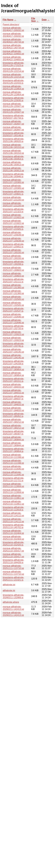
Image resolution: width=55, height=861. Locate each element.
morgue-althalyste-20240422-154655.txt (13, 52)
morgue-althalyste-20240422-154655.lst (13, 58)
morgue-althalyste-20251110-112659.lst (13, 491)
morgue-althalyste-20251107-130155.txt (13, 251)
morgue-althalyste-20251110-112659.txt (13, 485)
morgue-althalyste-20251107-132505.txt (13, 297)
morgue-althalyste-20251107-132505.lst (13, 303)
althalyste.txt (9, 584)
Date (44, 19)
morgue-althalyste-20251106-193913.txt (13, 163)
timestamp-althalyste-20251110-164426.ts (13, 561)
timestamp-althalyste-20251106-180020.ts (13, 140)
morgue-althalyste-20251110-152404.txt (13, 537)
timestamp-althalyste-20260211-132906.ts (13, 596)
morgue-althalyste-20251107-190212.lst (13, 420)
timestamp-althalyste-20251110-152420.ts (13, 543)
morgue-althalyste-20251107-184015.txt (13, 385)
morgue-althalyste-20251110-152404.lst (13, 531)
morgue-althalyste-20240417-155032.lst (13, 34)
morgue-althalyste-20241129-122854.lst (13, 87)
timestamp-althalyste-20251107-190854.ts (13, 450)
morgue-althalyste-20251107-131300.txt (13, 286)
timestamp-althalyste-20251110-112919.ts (13, 508)
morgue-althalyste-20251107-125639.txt (13, 239)
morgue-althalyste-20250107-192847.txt (13, 122)
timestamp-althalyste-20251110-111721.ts (13, 479)
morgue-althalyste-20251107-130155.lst (13, 257)
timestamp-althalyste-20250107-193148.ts (13, 134)
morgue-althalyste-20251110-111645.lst (13, 473)
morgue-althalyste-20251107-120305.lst (13, 181)
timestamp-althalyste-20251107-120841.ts (13, 192)
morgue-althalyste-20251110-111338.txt (13, 456)
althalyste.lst (9, 590)
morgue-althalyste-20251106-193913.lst (13, 169)
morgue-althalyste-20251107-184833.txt (13, 409)
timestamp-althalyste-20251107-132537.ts (13, 309)
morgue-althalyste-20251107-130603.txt (13, 268)
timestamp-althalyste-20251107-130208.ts (13, 262)
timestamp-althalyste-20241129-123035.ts (13, 99)
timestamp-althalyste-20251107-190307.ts (13, 432)
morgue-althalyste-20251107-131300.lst (13, 292)
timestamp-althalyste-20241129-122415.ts (13, 81)
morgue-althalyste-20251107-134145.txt (13, 350)
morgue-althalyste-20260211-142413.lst (13, 613)
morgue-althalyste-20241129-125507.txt (13, 105)
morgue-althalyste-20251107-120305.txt (13, 186)
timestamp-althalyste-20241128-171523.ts (13, 64)
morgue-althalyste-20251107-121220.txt (13, 198)
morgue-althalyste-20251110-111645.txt (13, 467)
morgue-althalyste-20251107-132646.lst (13, 321)
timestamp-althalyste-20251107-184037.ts (13, 397)
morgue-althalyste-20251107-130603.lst (13, 274)
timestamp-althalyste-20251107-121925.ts (13, 227)
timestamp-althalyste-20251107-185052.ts (13, 414)
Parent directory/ (11, 24)
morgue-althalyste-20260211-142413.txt (13, 607)
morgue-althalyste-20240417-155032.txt (13, 29)
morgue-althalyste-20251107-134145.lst (13, 356)
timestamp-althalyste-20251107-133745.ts (13, 344)
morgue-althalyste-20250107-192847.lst (13, 128)
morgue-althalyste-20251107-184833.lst (13, 403)
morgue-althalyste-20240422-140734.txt (13, 46)
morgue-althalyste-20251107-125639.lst (13, 233)
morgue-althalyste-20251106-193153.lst (13, 151)
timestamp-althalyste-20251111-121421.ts (13, 578)
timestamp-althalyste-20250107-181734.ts (13, 116)
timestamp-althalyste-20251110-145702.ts (13, 526)
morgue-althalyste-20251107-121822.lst (13, 222)
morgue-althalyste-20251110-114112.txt (13, 514)
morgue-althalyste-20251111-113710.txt (13, 572)
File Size (33, 19)
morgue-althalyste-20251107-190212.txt (13, 426)
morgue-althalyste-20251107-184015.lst (13, 391)
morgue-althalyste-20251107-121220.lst (13, 204)
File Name (8, 19)
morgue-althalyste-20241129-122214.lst (13, 69)
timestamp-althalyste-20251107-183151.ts (13, 379)
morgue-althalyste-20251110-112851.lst (13, 496)
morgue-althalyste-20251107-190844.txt (13, 444)
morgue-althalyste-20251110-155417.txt (13, 555)
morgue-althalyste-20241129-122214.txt (13, 75)
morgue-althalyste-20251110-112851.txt (13, 502)
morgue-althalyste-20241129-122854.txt (13, 93)
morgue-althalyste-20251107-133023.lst (13, 339)
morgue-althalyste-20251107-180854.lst (13, 374)
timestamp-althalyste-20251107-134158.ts (13, 362)
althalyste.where (11, 602)
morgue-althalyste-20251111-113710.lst (13, 567)
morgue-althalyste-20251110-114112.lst (13, 520)
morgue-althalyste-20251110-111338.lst (13, 461)
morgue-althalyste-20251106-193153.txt (13, 146)
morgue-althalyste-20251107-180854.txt (13, 368)
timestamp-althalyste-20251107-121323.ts (13, 210)
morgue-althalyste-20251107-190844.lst (13, 438)
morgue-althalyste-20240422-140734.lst (13, 40)
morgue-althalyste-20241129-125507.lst (13, 110)
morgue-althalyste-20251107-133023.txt (13, 333)
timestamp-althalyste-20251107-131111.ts (13, 280)
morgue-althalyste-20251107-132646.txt (13, 315)
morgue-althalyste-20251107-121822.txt (13, 216)
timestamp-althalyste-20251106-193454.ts (13, 157)
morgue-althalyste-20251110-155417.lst (13, 549)
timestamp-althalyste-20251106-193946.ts (13, 175)
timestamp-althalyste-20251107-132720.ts (13, 327)
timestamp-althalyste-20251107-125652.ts (13, 245)
